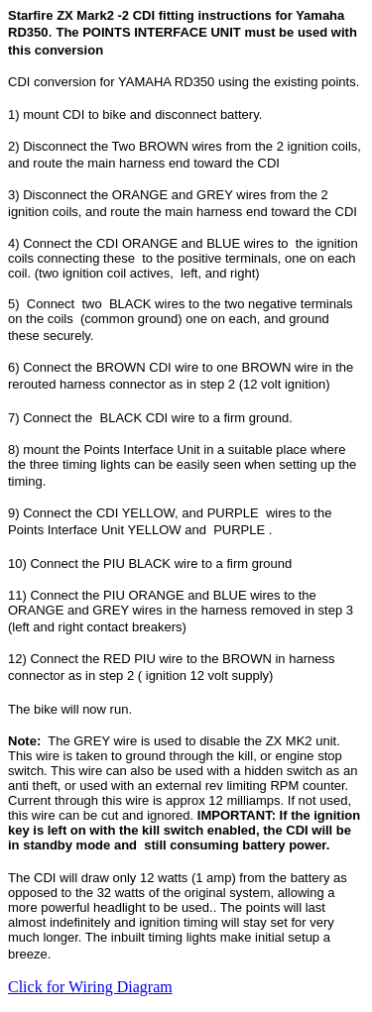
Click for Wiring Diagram (90, 986)
